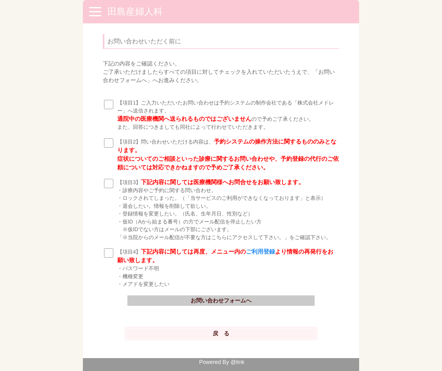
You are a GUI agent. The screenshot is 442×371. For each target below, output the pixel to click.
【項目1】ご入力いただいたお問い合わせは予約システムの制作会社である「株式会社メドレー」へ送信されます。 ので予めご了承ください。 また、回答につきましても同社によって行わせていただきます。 (225, 115)
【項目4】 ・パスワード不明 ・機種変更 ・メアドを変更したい (225, 267)
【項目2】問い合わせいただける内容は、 (228, 154)
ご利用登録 (260, 251)
